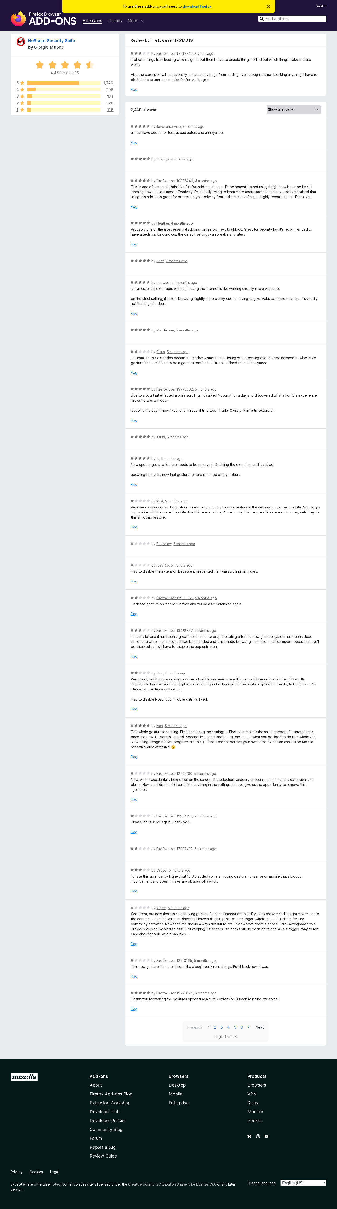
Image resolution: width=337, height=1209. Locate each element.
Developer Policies (108, 1120)
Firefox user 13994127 (174, 816)
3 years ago (203, 53)
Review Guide (103, 1155)
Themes (115, 20)
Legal (54, 1172)
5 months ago (176, 261)
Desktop (177, 1085)
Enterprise (178, 1102)
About (96, 1085)
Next (259, 1027)
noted (55, 1184)
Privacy (17, 1172)
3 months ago (193, 127)
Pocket (254, 1120)
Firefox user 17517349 (174, 53)
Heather (162, 223)
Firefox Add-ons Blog (111, 1093)
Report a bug (103, 1147)
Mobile (175, 1093)
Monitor (255, 1111)
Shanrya (162, 159)
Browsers (256, 1085)
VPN (252, 1093)
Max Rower (165, 330)
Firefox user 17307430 (174, 849)
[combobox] (292, 19)
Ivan (159, 726)
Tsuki (160, 437)
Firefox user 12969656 (174, 598)
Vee (159, 673)
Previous (194, 1027)
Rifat (160, 261)
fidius (160, 352)
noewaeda (164, 282)
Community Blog (106, 1129)
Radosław (163, 544)
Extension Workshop (110, 1102)
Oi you (161, 870)
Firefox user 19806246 (174, 181)
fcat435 (162, 565)
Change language (261, 1183)
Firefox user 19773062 (174, 389)
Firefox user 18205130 (174, 773)
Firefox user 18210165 (174, 960)
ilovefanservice (168, 127)
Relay (252, 1102)
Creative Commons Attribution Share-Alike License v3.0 (172, 1184)
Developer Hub (105, 1111)
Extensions (92, 20)
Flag (134, 89)
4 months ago (182, 159)
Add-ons (99, 1076)
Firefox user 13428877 (174, 630)
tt (157, 458)
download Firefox (197, 6)
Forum (96, 1138)
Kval (159, 501)
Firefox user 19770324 (174, 993)
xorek (161, 908)
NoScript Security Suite (51, 40)
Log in (321, 5)
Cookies (36, 1172)
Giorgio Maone (49, 47)
